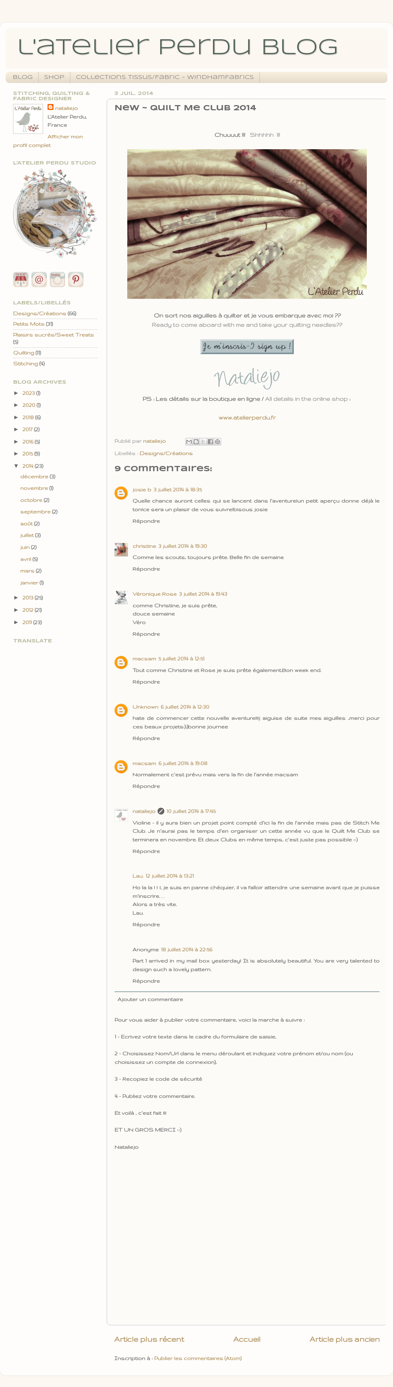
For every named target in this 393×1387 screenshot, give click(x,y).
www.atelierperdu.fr (247, 417)
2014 (28, 466)
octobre (32, 500)
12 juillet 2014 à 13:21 (170, 876)
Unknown (145, 707)
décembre (35, 476)
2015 (28, 454)
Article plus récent (149, 1339)
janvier (30, 583)
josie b (141, 489)
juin (25, 547)
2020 (29, 405)
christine (144, 546)
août (27, 524)
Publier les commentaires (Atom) (197, 1358)
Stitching (25, 363)
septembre (36, 512)
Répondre (146, 521)
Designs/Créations (166, 453)
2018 (28, 417)
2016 (28, 442)
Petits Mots (29, 324)
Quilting (23, 353)
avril (26, 559)
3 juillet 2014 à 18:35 (177, 489)
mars (28, 571)
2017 (28, 429)
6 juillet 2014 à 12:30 (185, 707)
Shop (54, 77)
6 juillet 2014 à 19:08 (182, 763)
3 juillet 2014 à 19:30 (182, 546)
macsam (144, 659)
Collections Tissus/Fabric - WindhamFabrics (165, 77)
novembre (34, 488)
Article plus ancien (345, 1339)
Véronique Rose (154, 594)
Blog (23, 77)
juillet (27, 535)
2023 (29, 393)
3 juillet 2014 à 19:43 (203, 594)
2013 (28, 598)
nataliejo (143, 811)
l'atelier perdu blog (177, 48)
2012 (28, 610)
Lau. (137, 876)
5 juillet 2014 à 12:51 (181, 659)
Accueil (247, 1339)
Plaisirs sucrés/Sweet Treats (53, 335)
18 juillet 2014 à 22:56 (186, 949)
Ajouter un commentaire (150, 999)
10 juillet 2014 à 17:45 (191, 811)
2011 (27, 622)
